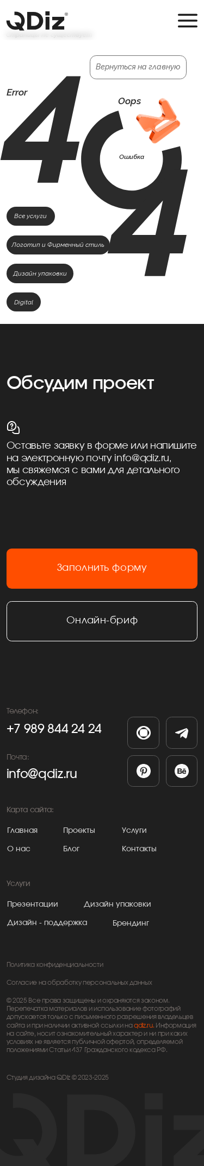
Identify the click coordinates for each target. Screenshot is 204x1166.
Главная (22, 830)
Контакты (139, 849)
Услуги (134, 830)
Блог (71, 849)
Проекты (79, 830)
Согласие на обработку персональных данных (79, 983)
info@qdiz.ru (42, 774)
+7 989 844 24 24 (54, 729)
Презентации (32, 904)
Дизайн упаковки (117, 904)
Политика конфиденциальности (55, 965)
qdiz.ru (143, 1026)
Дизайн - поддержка (47, 923)
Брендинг (131, 923)
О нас (18, 849)
